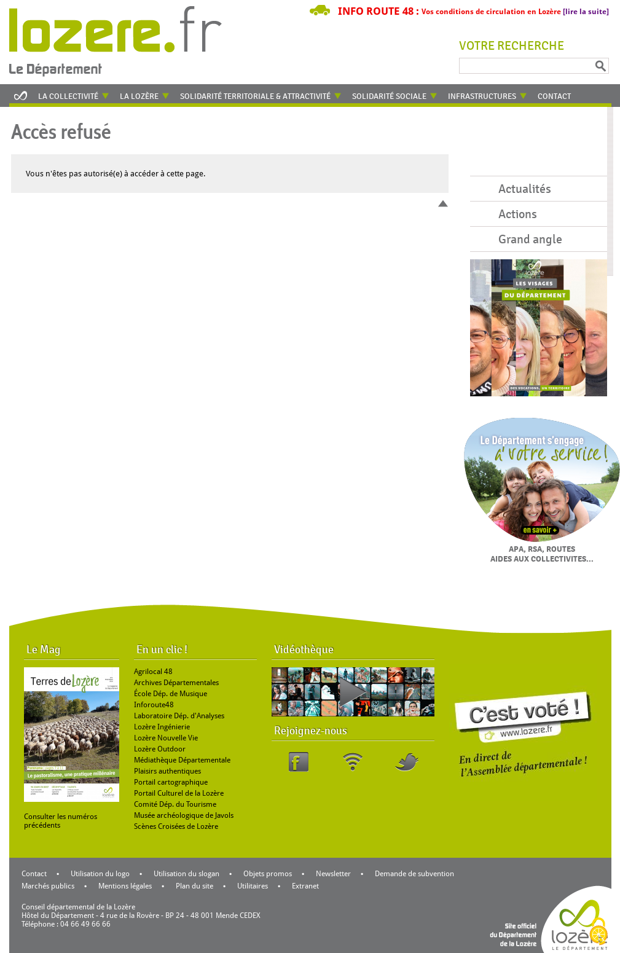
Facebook (298, 762)
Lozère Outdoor (160, 749)
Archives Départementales (176, 682)
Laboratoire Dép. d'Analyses (179, 716)
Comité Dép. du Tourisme (175, 804)
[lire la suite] (586, 11)
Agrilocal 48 (153, 671)
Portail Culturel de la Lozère (179, 793)
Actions (517, 214)
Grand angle (530, 239)
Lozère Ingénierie (162, 727)
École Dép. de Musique (170, 693)
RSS (352, 762)
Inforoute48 (154, 704)
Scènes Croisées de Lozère (176, 826)
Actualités (524, 189)
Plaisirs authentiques (167, 771)
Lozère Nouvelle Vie (166, 738)
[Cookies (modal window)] (598, 932)
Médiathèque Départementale (182, 760)
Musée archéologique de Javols (183, 815)
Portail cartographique (171, 782)
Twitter (406, 762)
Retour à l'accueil (123, 39)
